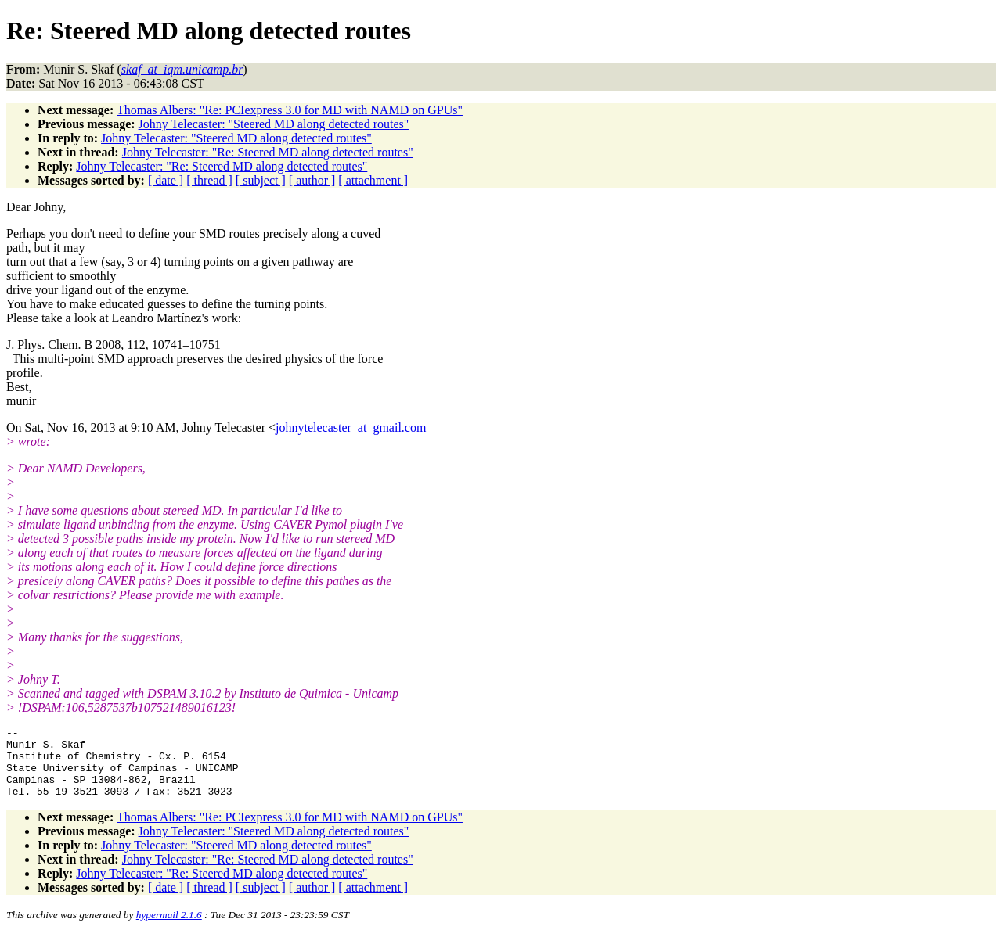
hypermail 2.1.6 (169, 929)
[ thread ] (209, 180)
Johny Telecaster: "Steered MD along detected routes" (274, 124)
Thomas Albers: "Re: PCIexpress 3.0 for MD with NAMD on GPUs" (290, 110)
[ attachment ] (373, 180)
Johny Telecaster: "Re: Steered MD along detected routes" (267, 152)
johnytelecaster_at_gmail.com (351, 427)
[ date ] (165, 180)
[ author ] (312, 180)
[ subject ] (261, 180)
